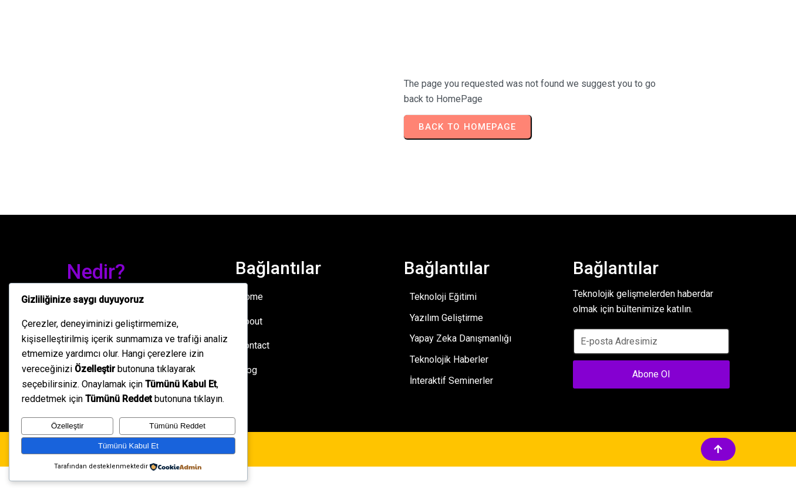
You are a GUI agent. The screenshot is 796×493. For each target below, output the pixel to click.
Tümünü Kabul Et (128, 445)
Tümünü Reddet (177, 425)
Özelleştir (67, 425)
